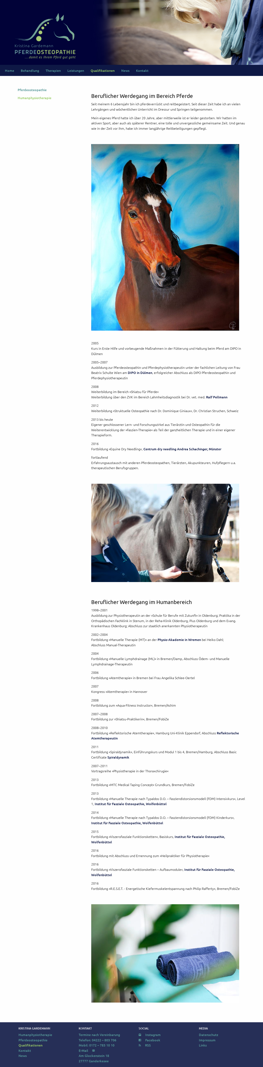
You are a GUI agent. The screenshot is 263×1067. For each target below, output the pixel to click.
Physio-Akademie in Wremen (179, 639)
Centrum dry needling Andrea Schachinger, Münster (182, 449)
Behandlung (30, 70)
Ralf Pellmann (216, 397)
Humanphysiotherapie (34, 97)
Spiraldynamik (118, 757)
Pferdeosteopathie (32, 89)
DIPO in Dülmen (140, 372)
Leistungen (75, 70)
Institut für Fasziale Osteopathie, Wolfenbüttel (131, 803)
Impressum (207, 1040)
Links (203, 1045)
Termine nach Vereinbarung (99, 1034)
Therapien (53, 70)
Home (9, 70)
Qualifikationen (103, 70)
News (125, 70)
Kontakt (142, 70)
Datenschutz (208, 1034)
